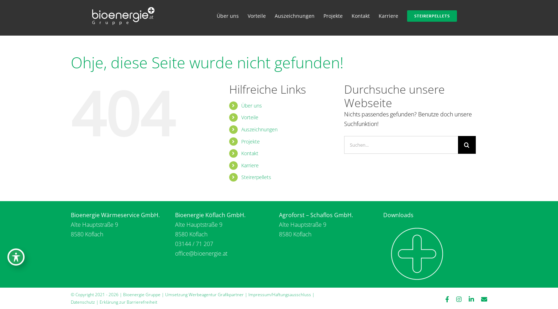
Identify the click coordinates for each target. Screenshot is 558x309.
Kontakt (249, 153)
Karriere (250, 165)
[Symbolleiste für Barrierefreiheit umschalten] (16, 257)
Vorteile (249, 117)
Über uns (251, 105)
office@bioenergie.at (201, 253)
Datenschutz (83, 302)
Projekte (250, 141)
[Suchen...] (401, 145)
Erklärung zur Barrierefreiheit (128, 302)
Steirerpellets (256, 177)
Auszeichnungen (259, 129)
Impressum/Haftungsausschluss (279, 295)
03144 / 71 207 (194, 244)
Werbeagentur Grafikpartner (216, 295)
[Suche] (467, 145)
